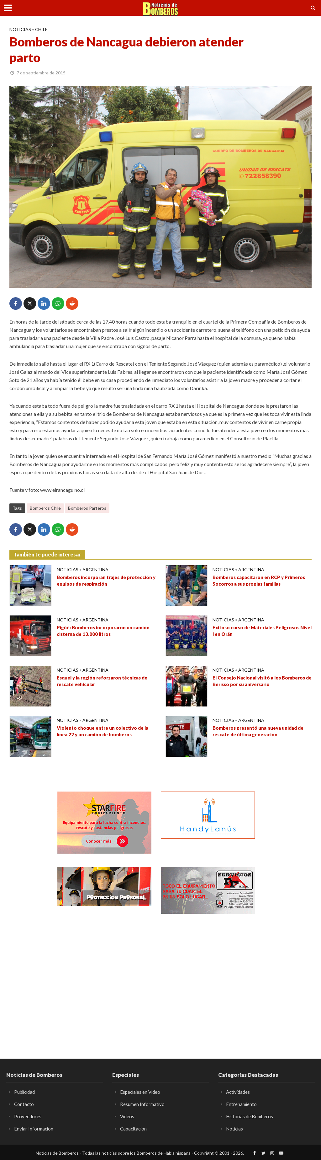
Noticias (20, 29)
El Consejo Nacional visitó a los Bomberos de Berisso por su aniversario (262, 681)
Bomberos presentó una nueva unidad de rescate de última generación (262, 731)
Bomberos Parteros (87, 508)
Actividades (239, 1092)
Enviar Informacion (34, 1128)
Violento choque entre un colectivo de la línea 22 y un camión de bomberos (106, 731)
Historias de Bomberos (251, 1116)
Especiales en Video (141, 1092)
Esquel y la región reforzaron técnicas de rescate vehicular (106, 681)
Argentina (95, 569)
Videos (127, 1116)
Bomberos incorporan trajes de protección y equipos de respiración (99, 581)
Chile (41, 29)
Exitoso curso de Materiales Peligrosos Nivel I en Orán (260, 631)
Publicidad (25, 1092)
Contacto (24, 1104)
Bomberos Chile (45, 508)
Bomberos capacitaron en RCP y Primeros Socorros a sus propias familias (262, 581)
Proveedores (28, 1116)
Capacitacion (134, 1128)
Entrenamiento (242, 1104)
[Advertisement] (104, 965)
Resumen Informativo (143, 1104)
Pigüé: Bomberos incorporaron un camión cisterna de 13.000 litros (106, 631)
